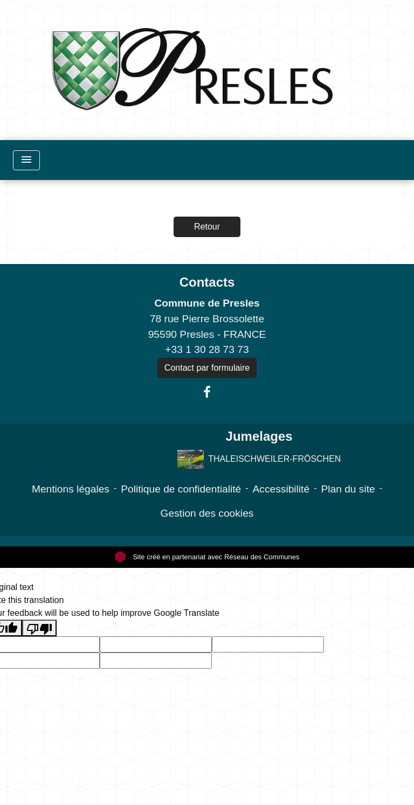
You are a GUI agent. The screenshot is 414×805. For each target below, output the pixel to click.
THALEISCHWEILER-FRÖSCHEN (259, 459)
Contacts (207, 282)
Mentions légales (70, 489)
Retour (207, 226)
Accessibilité (281, 489)
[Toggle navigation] (26, 160)
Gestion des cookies (207, 513)
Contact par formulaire (207, 367)
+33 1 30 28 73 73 (207, 349)
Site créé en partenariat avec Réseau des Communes (207, 557)
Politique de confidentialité (181, 489)
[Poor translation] (39, 628)
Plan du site (348, 489)
